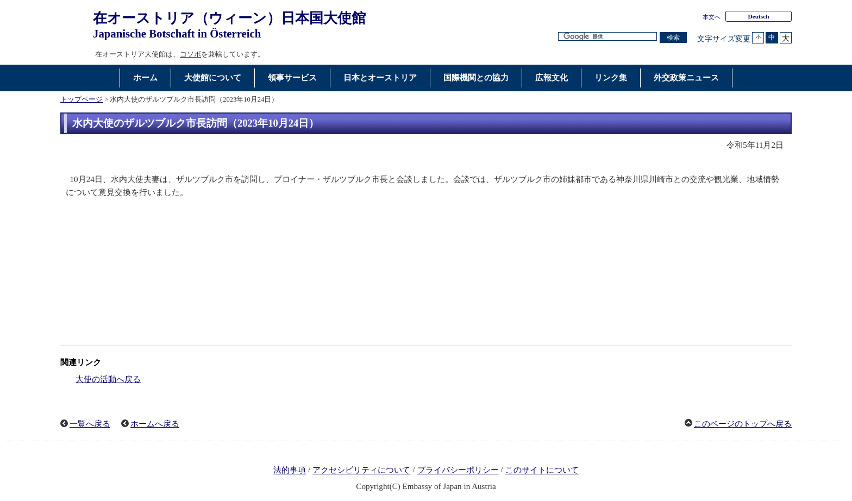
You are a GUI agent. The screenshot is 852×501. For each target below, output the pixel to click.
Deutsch (758, 16)
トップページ (81, 99)
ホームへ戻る (154, 423)
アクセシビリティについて (361, 470)
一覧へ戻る (90, 423)
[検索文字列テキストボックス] (607, 36)
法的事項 (289, 470)
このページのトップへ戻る (743, 423)
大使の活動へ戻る (108, 379)
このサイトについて (542, 470)
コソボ (190, 54)
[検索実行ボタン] (673, 37)
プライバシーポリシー (458, 470)
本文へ (712, 17)
